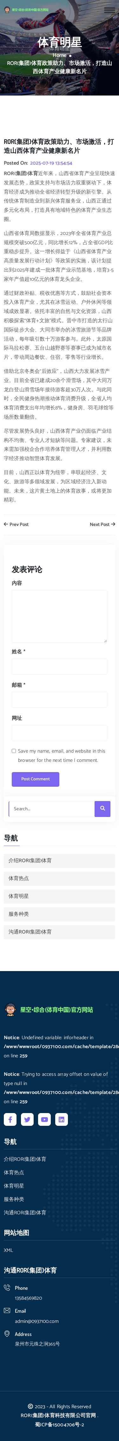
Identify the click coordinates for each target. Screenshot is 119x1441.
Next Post (102, 525)
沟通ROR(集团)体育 (30, 932)
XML (8, 1250)
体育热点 (19, 878)
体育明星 (19, 896)
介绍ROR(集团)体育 (30, 860)
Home (60, 56)
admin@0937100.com (37, 1321)
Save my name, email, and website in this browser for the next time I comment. (61, 756)
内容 (17, 583)
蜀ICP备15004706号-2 (59, 1425)
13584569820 (28, 1298)
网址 (17, 718)
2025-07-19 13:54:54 (51, 163)
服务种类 (19, 914)
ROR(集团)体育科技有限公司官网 (58, 1415)
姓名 (18, 652)
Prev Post (16, 525)
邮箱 (18, 685)
